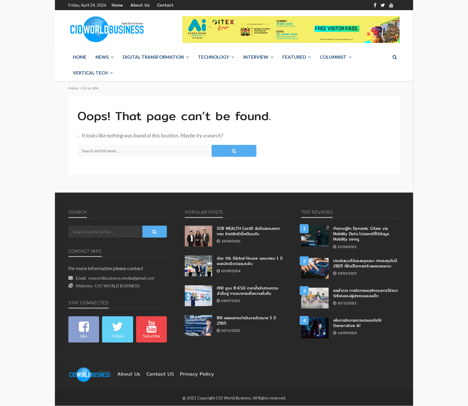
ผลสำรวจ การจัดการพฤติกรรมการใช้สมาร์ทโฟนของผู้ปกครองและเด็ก (363, 291)
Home (117, 5)
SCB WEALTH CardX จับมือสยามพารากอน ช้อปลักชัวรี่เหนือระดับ (249, 231)
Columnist (333, 57)
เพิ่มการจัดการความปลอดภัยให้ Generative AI (358, 321)
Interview (255, 57)
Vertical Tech (90, 73)
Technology (213, 57)
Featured (294, 57)
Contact (158, 5)
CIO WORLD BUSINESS (117, 286)
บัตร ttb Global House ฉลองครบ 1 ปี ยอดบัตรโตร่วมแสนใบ (250, 261)
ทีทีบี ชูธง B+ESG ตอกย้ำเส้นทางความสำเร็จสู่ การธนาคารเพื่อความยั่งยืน (248, 291)
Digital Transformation (153, 57)
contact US (155, 374)
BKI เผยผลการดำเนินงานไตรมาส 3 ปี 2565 (247, 321)
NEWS (102, 57)
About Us (137, 5)
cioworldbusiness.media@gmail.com (121, 278)
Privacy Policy (188, 374)
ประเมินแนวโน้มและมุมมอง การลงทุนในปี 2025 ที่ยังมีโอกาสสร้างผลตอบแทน (366, 261)
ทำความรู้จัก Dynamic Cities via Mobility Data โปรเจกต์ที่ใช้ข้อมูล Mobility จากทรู (366, 231)
